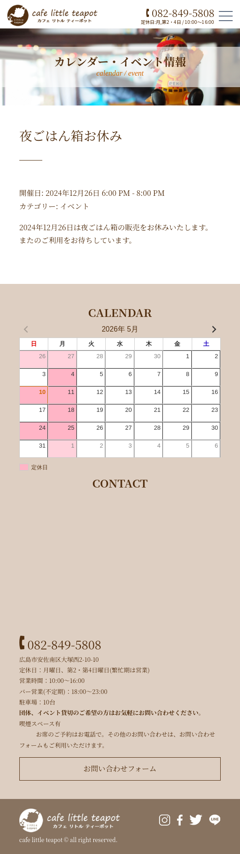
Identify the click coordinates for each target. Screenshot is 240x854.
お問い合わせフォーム (119, 768)
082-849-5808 (180, 13)
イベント (74, 206)
